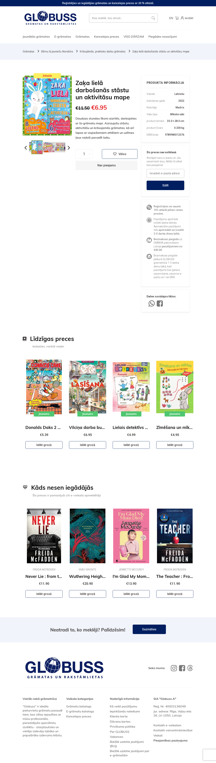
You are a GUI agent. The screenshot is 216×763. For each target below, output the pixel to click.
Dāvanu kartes (120, 721)
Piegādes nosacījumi (162, 36)
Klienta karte (119, 716)
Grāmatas (83, 36)
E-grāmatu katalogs (80, 711)
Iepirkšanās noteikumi (125, 711)
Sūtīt (165, 185)
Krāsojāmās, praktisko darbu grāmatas (102, 51)
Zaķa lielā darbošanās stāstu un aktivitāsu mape (160, 51)
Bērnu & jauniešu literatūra (57, 51)
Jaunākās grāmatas (36, 36)
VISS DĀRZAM (134, 36)
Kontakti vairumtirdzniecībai (172, 730)
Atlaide (47, 75)
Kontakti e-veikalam (167, 725)
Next (69, 148)
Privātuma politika (122, 726)
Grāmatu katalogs (78, 706)
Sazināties (149, 629)
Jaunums (44, 414)
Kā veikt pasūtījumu (123, 706)
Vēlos (119, 154)
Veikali (158, 735)
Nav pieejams (106, 165)
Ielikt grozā (44, 445)
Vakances (116, 737)
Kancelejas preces (106, 36)
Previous (26, 148)
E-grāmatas (62, 36)
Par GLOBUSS (119, 732)
